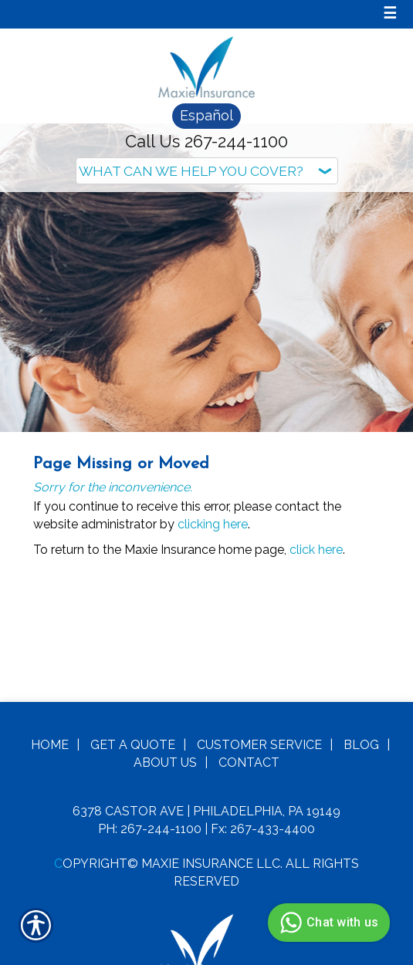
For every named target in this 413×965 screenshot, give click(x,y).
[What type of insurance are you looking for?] (207, 170)
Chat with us (327, 922)
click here (316, 549)
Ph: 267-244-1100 (149, 829)
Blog (361, 744)
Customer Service (259, 744)
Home (50, 744)
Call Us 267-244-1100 (206, 141)
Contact (248, 762)
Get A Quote (132, 744)
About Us (165, 762)
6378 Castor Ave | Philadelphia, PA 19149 (206, 811)
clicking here (213, 524)
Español (206, 115)
